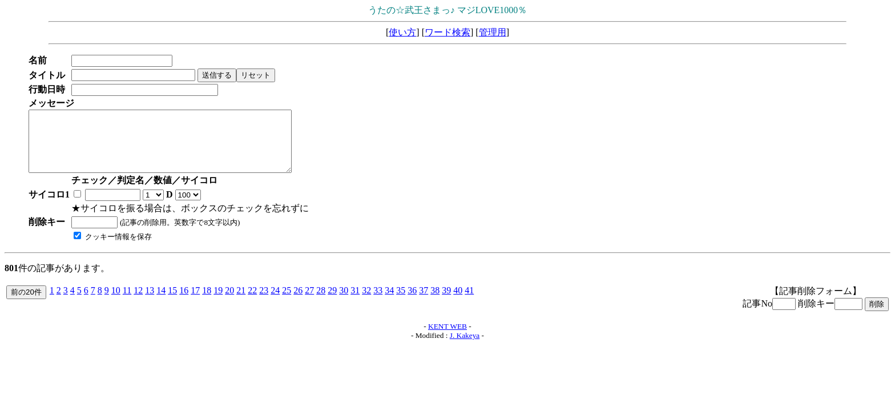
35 (400, 302)
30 (343, 302)
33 (377, 302)
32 (366, 302)
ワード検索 (447, 32)
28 (320, 302)
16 (183, 302)
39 (446, 302)
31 (355, 302)
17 (195, 302)
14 (161, 302)
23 (263, 302)
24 (275, 302)
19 (218, 302)
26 (298, 302)
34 (389, 302)
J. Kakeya (465, 347)
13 (149, 302)
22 (252, 302)
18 (206, 302)
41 (469, 302)
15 (172, 302)
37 (423, 302)
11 (127, 302)
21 (240, 302)
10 (115, 302)
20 (229, 302)
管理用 (492, 32)
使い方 (402, 32)
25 (286, 302)
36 (412, 302)
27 (309, 302)
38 (435, 302)
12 (138, 302)
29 (332, 302)
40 (457, 302)
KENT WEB (447, 338)
